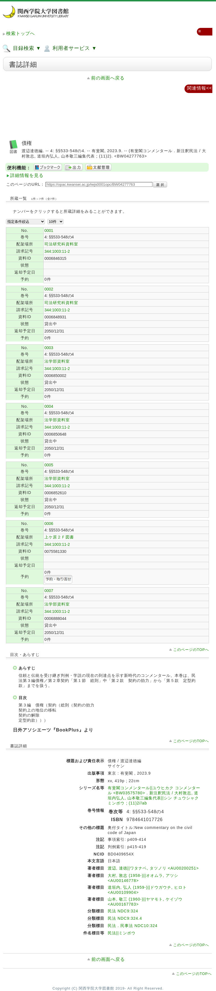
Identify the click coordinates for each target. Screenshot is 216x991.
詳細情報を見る (27, 175)
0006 (48, 523)
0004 (48, 406)
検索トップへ (20, 33)
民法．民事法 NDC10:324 (133, 925)
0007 (48, 590)
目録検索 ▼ (21, 48)
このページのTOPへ (191, 650)
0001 (48, 230)
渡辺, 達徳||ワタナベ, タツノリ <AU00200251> (153, 868)
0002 (48, 289)
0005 (48, 465)
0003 (48, 347)
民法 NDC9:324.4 (125, 918)
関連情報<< (199, 88)
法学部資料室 (57, 361)
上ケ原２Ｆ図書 (59, 537)
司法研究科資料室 (61, 244)
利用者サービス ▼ (69, 48)
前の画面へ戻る (108, 78)
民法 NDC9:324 (123, 911)
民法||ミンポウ (122, 933)
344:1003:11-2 (57, 251)
